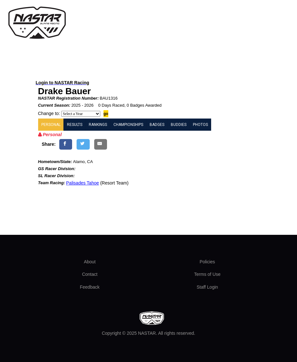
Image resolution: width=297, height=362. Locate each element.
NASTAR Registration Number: (68, 98)
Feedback (89, 287)
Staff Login (207, 287)
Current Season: (54, 105)
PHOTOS (200, 124)
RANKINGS (98, 124)
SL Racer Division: (56, 175)
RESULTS (74, 124)
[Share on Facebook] (65, 144)
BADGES (157, 124)
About (90, 261)
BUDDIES (178, 124)
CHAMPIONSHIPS (128, 124)
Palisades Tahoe (82, 182)
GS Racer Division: (57, 168)
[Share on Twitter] (83, 144)
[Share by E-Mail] (100, 144)
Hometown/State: (55, 161)
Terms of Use (207, 274)
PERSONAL (51, 124)
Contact (89, 274)
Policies (207, 261)
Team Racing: (51, 182)
